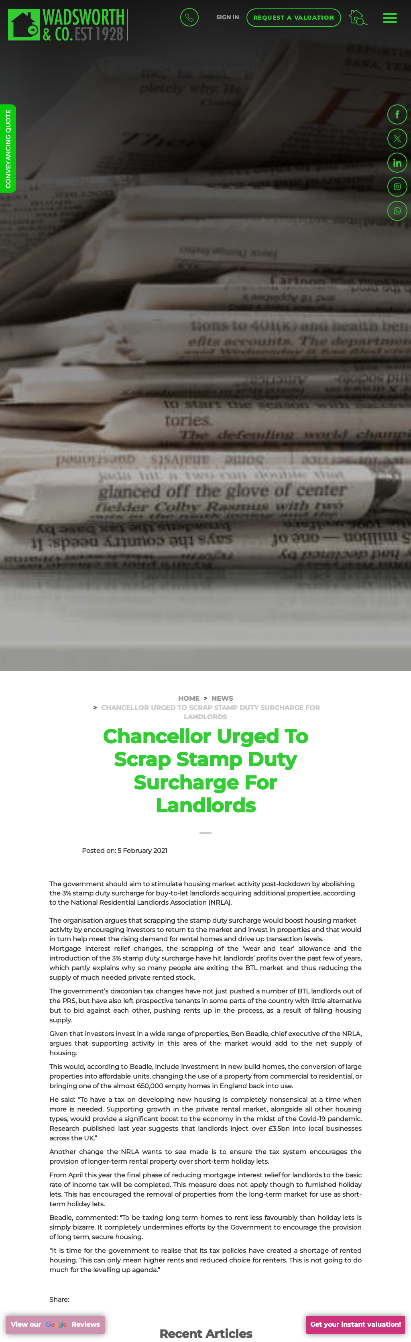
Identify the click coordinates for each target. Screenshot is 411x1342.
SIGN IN (227, 17)
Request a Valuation (293, 17)
